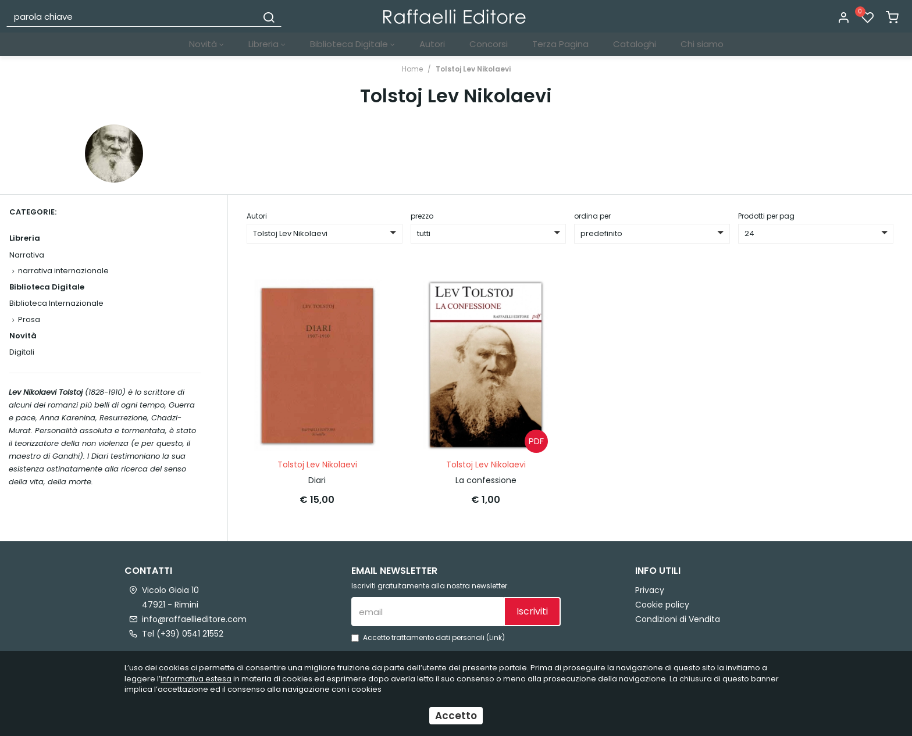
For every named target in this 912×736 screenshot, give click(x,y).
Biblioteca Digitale (352, 44)
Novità (206, 44)
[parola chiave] (132, 16)
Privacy (649, 589)
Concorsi (488, 44)
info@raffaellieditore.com (194, 618)
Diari (317, 479)
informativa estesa (196, 678)
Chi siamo (702, 44)
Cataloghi (634, 44)
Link (495, 636)
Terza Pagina (560, 44)
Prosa (29, 319)
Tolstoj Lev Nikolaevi (473, 69)
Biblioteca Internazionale (56, 303)
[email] (427, 610)
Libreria (267, 44)
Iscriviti (532, 610)
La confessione (485, 479)
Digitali (21, 352)
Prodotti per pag (766, 216)
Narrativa (26, 254)
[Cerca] (269, 16)
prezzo (422, 216)
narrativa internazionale (63, 270)
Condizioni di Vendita (677, 618)
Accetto (456, 716)
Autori (432, 44)
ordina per (592, 216)
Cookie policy (662, 603)
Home (412, 69)
